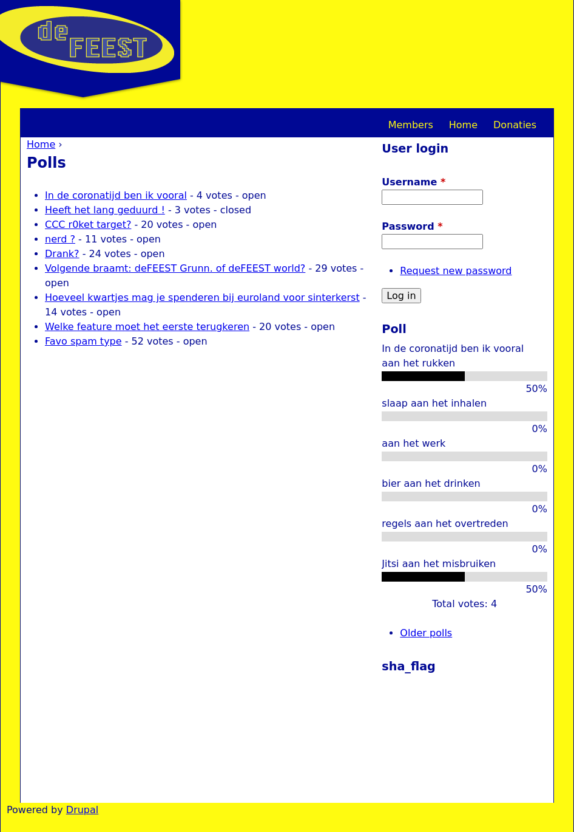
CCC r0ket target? (88, 224)
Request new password (456, 271)
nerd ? (60, 239)
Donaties (514, 125)
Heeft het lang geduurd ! (105, 210)
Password (412, 226)
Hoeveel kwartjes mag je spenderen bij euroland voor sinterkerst (202, 297)
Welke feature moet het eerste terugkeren (147, 326)
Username (413, 182)
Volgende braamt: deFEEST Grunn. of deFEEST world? (175, 268)
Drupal (82, 810)
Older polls (426, 633)
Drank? (62, 254)
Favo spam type (83, 341)
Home (41, 144)
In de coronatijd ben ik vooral (116, 195)
